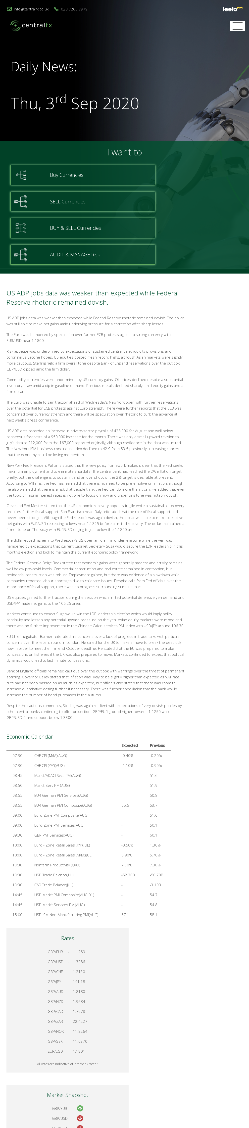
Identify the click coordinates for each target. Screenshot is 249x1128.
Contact (172, 1069)
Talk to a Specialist (207, 524)
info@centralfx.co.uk (31, 8)
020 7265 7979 (74, 8)
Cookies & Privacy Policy (206, 1069)
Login (238, 1069)
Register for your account (208, 541)
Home (154, 1069)
